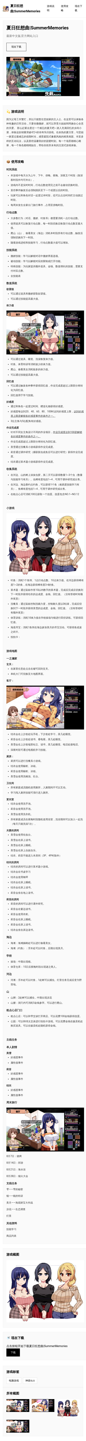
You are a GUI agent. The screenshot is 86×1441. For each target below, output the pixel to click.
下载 (13, 1352)
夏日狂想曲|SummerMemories (21, 8)
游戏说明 (50, 8)
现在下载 (78, 8)
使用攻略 (64, 8)
